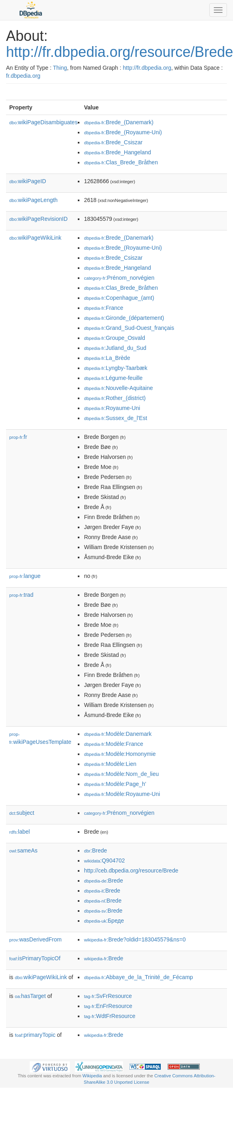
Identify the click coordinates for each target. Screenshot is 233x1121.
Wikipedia (92, 1075)
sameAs (23, 850)
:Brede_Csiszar (113, 142)
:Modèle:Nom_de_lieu (121, 774)
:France (103, 308)
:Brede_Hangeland (117, 152)
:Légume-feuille (113, 378)
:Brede (95, 850)
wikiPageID (27, 181)
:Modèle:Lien (110, 764)
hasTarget (30, 996)
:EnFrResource (108, 1006)
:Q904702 (104, 860)
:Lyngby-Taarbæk (115, 368)
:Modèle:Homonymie (120, 754)
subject (21, 813)
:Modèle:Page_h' (115, 784)
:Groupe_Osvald (114, 338)
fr (18, 437)
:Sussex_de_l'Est (115, 418)
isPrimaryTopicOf (35, 958)
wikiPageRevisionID (38, 219)
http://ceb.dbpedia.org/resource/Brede (131, 870)
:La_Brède (107, 358)
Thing (60, 68)
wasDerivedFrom (35, 939)
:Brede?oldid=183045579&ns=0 (135, 939)
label (19, 831)
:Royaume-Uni (112, 408)
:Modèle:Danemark (118, 734)
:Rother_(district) (115, 398)
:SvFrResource (108, 996)
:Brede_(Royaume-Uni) (123, 132)
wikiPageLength (33, 200)
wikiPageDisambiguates (43, 122)
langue (25, 576)
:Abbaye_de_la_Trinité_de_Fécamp (138, 977)
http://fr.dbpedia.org (147, 68)
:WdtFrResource (109, 1016)
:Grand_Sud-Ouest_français (129, 328)
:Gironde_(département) (124, 318)
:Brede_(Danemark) (118, 122)
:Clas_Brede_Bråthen (121, 162)
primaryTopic (35, 1035)
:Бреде (104, 920)
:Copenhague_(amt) (119, 298)
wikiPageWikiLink (35, 237)
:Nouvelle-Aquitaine (118, 388)
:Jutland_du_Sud (115, 348)
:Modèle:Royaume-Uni (122, 794)
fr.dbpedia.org (23, 76)
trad (21, 595)
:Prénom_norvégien (119, 278)
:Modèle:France (113, 744)
